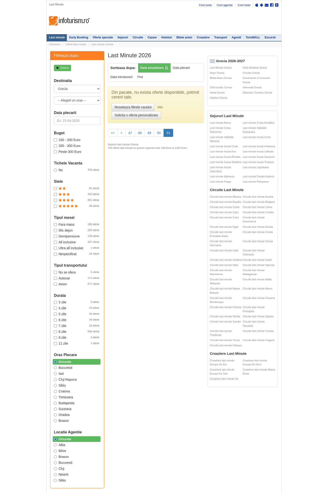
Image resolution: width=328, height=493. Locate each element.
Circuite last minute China (257, 207)
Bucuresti (63, 462)
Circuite (137, 37)
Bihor (60, 451)
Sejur (52, 324)
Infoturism (69, 21)
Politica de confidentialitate (61, 371)
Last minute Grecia (102, 44)
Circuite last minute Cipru (224, 212)
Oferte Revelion (83, 324)
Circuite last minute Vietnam (226, 345)
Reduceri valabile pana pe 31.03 (151, 252)
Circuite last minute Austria (258, 196)
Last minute (57, 37)
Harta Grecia (217, 92)
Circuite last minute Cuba (224, 217)
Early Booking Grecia (255, 67)
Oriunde (62, 362)
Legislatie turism (225, 324)
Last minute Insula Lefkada (258, 151)
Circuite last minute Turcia (225, 340)
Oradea (62, 415)
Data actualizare (152, 67)
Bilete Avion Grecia (221, 78)
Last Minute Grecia (221, 67)
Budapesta (64, 403)
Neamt (61, 474)
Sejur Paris (148, 329)
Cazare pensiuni (225, 329)
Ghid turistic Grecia (221, 87)
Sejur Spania (149, 349)
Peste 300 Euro (67, 152)
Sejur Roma (168, 320)
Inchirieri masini (83, 349)
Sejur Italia (167, 349)
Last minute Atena (220, 122)
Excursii (270, 37)
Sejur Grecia (217, 72)
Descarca (145, 287)
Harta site (51, 365)
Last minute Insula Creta (224, 146)
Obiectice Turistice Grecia (257, 92)
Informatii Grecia (252, 87)
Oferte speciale (103, 37)
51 (170, 132)
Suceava (62, 409)
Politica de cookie (56, 384)
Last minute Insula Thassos (258, 162)
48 (140, 133)
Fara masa (76, 224)
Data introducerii (121, 77)
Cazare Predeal (117, 338)
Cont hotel (244, 5)
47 (130, 133)
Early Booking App (146, 244)
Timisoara (63, 397)
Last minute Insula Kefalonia (259, 146)
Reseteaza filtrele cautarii (133, 107)
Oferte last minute (76, 44)
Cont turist (205, 5)
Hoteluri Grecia (218, 97)
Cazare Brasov (116, 344)
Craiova (62, 391)
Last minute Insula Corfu (257, 137)
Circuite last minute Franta (258, 232)
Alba (59, 445)
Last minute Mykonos (222, 176)
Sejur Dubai (168, 329)
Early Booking (78, 37)
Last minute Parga (220, 181)
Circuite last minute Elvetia (258, 226)
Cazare (152, 37)
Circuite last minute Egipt (224, 226)
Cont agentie (225, 5)
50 (159, 133)
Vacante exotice (83, 329)
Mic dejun (76, 230)
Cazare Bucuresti (118, 349)
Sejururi (122, 37)
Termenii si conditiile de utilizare (64, 381)
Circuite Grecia (251, 72)
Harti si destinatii (198, 319)
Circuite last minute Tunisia (258, 331)
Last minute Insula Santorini (259, 156)
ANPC (192, 329)
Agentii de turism (59, 349)
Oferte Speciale (83, 313)
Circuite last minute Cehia (224, 207)
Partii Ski (220, 319)
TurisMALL (253, 37)
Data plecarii (181, 67)
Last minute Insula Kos (223, 151)
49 (149, 133)
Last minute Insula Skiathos (226, 162)
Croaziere (203, 37)
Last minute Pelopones (256, 181)
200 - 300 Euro (67, 146)
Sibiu (60, 480)
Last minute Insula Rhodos (225, 156)
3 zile (76, 302)
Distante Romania (199, 324)
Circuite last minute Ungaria (258, 340)
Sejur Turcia (168, 344)
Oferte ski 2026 (197, 313)
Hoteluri (166, 37)
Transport (220, 37)
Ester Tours (255, 319)
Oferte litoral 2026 (84, 319)
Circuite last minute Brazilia (225, 201)
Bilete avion (184, 37)
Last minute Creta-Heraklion (259, 122)
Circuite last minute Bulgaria (259, 201)
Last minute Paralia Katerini (258, 176)
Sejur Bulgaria (149, 344)
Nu (76, 170)
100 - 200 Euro (67, 140)
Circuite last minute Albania (225, 196)
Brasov (61, 421)
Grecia (62, 67)
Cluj (59, 468)
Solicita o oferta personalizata (136, 115)
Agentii (236, 37)
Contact (66, 365)
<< (113, 133)
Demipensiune (76, 236)
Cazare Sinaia (116, 333)
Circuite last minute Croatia (258, 212)
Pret (140, 77)
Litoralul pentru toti (84, 334)
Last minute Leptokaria (256, 167)
